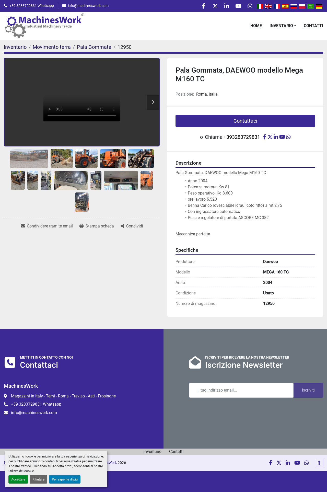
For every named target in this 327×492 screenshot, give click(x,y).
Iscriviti (308, 391)
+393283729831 (242, 138)
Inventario (281, 27)
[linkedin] (223, 6)
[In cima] (319, 464)
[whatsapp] (249, 6)
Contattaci (245, 122)
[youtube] (236, 6)
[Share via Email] (46, 228)
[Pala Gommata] (94, 48)
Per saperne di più (65, 479)
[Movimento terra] (52, 48)
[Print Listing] (96, 228)
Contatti (313, 27)
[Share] (131, 228)
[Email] (241, 391)
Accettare (18, 479)
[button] (283, 27)
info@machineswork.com (88, 6)
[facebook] (197, 6)
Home (256, 27)
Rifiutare (38, 479)
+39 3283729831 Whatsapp (31, 6)
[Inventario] (15, 48)
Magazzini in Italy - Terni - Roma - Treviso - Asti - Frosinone (63, 397)
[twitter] (210, 6)
